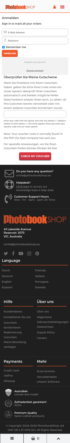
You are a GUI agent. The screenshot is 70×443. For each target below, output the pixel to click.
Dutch (6, 270)
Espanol (7, 287)
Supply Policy (46, 332)
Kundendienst (13, 311)
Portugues (42, 281)
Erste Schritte (46, 371)
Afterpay (9, 380)
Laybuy (8, 375)
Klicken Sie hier (47, 148)
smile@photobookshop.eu (33, 175)
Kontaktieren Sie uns (17, 317)
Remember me (16, 47)
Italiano (40, 276)
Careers (42, 337)
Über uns (43, 311)
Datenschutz (45, 326)
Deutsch (7, 276)
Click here (22, 186)
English (6, 281)
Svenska (40, 287)
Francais (40, 270)
